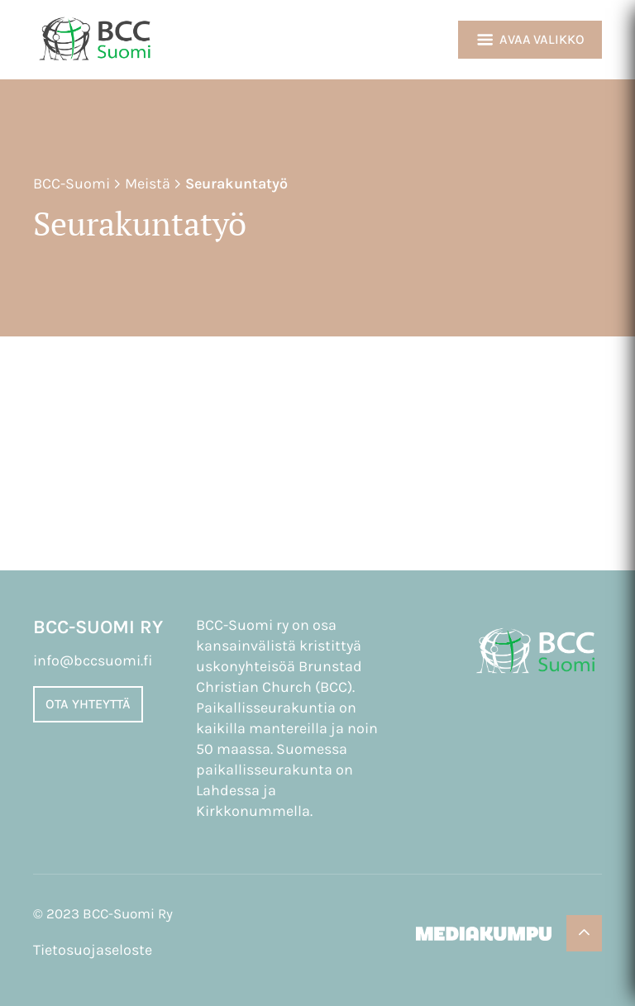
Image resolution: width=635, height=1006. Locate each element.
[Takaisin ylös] (584, 933)
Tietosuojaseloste (92, 950)
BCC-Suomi (71, 183)
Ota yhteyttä (88, 704)
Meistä (147, 183)
